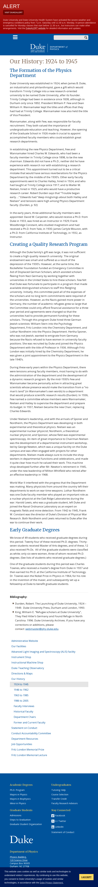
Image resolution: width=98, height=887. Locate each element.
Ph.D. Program (17, 790)
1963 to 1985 (21, 695)
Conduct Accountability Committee (31, 733)
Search (86, 37)
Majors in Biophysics (20, 798)
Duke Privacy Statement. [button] (51, 882)
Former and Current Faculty (29, 722)
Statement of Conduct (62, 832)
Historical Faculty (23, 711)
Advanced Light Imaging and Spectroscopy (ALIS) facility (43, 651)
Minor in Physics (18, 803)
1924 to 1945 (21, 684)
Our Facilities (18, 646)
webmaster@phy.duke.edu (41, 629)
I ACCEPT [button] (86, 877)
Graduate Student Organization (26, 824)
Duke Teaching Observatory (27, 668)
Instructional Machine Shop (27, 662)
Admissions (15, 815)
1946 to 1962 (21, 689)
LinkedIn (59, 826)
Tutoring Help (58, 790)
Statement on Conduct (24, 728)
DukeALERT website (36, 28)
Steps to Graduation (20, 819)
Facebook (60, 815)
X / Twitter (60, 821)
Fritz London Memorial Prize (27, 749)
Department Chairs (25, 717)
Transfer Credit (59, 798)
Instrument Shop (21, 657)
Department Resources (24, 738)
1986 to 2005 (21, 700)
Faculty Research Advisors (64, 803)
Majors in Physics (18, 794)
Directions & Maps (22, 673)
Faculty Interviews (24, 706)
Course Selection (59, 794)
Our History (18, 679)
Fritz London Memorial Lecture (29, 755)
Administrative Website (24, 641)
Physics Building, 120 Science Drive (19, 858)
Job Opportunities (21, 744)
